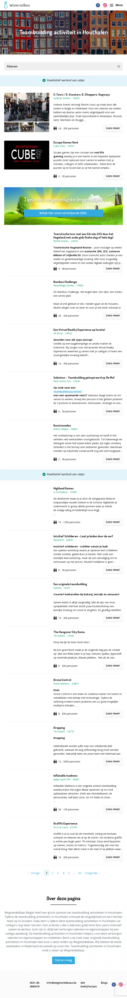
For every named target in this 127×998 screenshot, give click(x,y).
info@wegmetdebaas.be (61, 982)
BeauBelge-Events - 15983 (68, 285)
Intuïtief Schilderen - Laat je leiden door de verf (83, 536)
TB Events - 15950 (63, 635)
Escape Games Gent (65, 142)
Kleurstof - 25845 (63, 540)
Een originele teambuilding (70, 584)
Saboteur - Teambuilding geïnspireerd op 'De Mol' (84, 377)
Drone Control (62, 680)
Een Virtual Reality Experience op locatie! (79, 329)
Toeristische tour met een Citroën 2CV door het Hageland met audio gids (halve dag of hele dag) (83, 235)
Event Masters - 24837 (66, 683)
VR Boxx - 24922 (62, 333)
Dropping (59, 727)
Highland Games (63, 488)
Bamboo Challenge (65, 282)
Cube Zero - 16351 (63, 146)
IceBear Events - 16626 (66, 98)
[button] (63, 66)
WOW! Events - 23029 (65, 241)
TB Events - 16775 (63, 731)
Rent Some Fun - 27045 (66, 381)
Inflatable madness (65, 775)
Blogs (104, 982)
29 (79, 873)
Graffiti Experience (65, 823)
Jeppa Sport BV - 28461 (66, 779)
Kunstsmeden (62, 425)
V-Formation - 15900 (65, 492)
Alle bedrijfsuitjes (89, 984)
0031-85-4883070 (35, 984)
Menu (116, 5)
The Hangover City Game (69, 632)
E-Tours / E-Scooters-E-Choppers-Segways (81, 94)
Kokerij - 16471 (61, 588)
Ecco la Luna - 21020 (65, 827)
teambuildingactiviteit (67, 391)
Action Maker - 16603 (65, 429)
